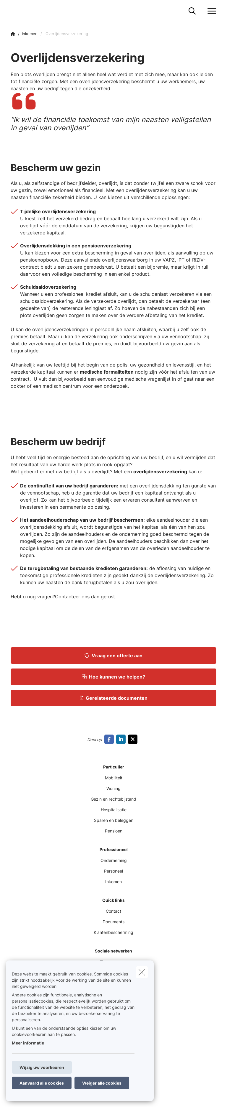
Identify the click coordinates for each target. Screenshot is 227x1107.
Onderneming (113, 860)
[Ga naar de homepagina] (14, 11)
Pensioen (113, 830)
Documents (113, 921)
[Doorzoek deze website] (192, 11)
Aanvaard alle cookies (42, 1082)
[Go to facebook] (110, 739)
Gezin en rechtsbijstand (113, 798)
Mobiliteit (113, 777)
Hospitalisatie (114, 809)
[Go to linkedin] (122, 739)
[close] (142, 972)
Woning (113, 788)
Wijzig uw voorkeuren (42, 1067)
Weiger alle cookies (101, 1082)
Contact (113, 911)
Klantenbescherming (113, 932)
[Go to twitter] (134, 739)
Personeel (113, 870)
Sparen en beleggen (113, 820)
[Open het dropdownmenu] (210, 11)
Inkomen (113, 881)
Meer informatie (28, 1042)
